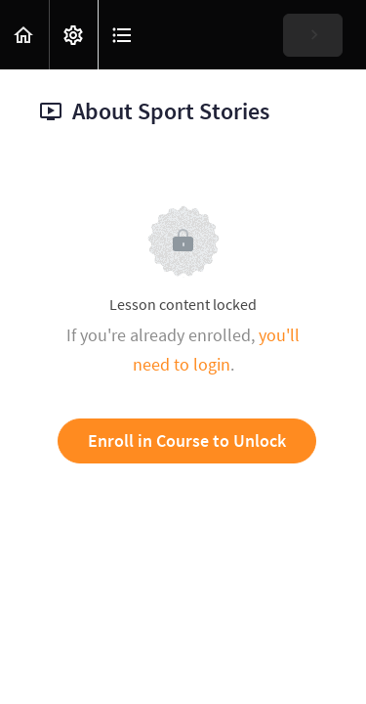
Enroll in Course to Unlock (187, 440)
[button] (24, 34)
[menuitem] (73, 34)
